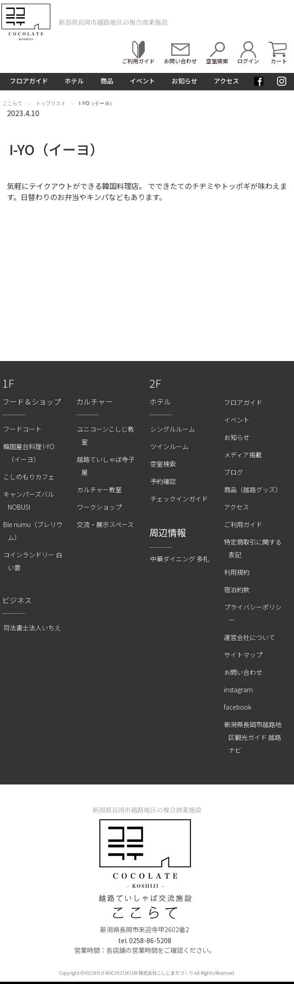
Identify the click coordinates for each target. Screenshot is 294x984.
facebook (237, 707)
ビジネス (17, 600)
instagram (238, 689)
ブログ (233, 472)
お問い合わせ (243, 672)
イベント (142, 80)
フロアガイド (29, 80)
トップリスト (51, 103)
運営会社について (249, 637)
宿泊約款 (237, 589)
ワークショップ (99, 506)
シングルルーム (172, 429)
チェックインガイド (179, 498)
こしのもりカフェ (28, 476)
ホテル (74, 80)
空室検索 (163, 463)
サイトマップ (243, 654)
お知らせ (184, 80)
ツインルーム (169, 446)
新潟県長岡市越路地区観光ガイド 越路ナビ (253, 737)
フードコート (22, 429)
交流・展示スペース (105, 524)
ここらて (12, 103)
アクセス (226, 80)
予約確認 (163, 481)
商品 (106, 80)
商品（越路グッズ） (253, 489)
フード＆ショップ (31, 401)
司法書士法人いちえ (32, 627)
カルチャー (94, 401)
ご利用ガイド (243, 524)
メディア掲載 (243, 454)
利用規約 (237, 572)
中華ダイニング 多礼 (179, 558)
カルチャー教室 (99, 489)
